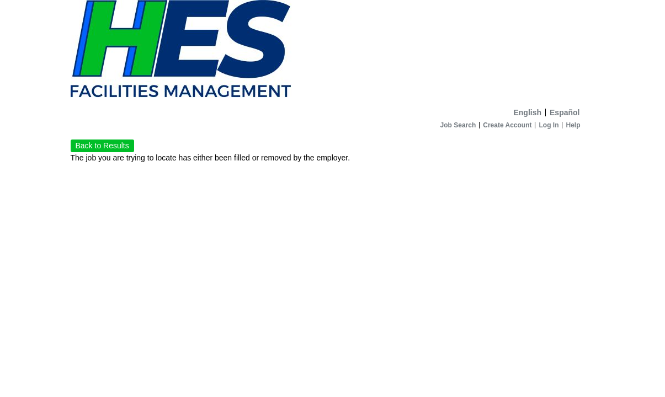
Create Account (507, 125)
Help (573, 125)
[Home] (333, 51)
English (527, 112)
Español (564, 112)
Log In (548, 125)
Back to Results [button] (102, 145)
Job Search (458, 125)
